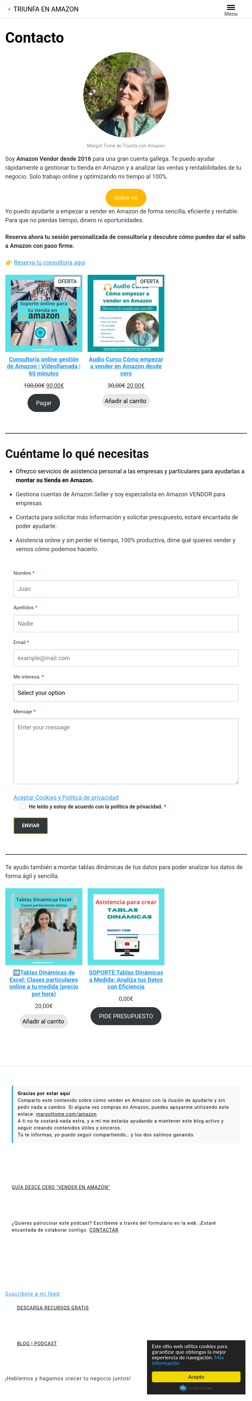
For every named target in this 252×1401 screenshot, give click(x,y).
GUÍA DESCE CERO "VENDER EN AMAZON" (61, 1187)
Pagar (44, 402)
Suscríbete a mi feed (32, 1294)
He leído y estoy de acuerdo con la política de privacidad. (95, 807)
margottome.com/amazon (66, 1114)
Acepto (196, 1376)
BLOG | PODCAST (37, 1343)
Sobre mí (125, 197)
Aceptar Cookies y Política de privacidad (65, 797)
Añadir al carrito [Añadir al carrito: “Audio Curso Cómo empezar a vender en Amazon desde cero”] (125, 401)
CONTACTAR (103, 1230)
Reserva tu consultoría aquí (49, 262)
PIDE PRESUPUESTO (126, 1016)
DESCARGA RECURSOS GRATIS (53, 1307)
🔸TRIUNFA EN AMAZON (41, 9)
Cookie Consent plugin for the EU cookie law (196, 1388)
